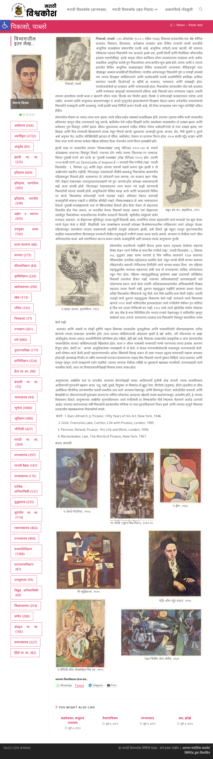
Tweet (79, 685)
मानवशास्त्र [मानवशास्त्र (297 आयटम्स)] (25, 454)
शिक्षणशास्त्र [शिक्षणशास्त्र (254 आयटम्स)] (25, 605)
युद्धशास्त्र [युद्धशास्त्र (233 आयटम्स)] (24, 502)
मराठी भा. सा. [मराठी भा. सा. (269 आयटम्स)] (26, 442)
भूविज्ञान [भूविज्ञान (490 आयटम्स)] (23, 418)
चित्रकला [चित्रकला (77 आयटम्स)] (23, 318)
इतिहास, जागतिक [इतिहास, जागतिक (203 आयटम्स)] (26, 185)
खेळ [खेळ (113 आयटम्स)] (21, 297)
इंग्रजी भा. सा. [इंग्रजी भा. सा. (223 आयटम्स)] (26, 159)
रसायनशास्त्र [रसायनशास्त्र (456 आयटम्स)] (25, 527)
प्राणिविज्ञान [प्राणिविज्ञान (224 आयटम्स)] (25, 360)
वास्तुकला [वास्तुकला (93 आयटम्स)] (23, 579)
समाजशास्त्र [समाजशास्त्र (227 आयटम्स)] (25, 642)
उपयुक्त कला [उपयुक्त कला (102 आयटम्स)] (26, 231)
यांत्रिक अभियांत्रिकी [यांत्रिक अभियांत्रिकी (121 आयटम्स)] (26, 489)
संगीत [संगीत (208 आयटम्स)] (21, 616)
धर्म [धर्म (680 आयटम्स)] (20, 339)
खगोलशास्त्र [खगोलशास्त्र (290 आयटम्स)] (25, 286)
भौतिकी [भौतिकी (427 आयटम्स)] (23, 429)
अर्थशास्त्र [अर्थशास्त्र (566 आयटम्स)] (23, 125)
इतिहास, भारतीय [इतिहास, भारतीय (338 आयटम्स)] (26, 201)
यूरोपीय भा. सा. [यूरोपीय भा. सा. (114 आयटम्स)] (26, 515)
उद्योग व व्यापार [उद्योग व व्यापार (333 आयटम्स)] (26, 216)
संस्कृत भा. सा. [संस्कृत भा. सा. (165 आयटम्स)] (26, 629)
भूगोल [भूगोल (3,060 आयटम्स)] (23, 407)
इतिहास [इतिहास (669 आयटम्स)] (23, 172)
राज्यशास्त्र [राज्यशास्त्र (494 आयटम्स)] (24, 538)
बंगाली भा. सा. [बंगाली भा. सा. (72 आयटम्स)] (26, 384)
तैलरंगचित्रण (110, 718)
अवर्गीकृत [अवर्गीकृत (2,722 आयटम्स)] (25, 136)
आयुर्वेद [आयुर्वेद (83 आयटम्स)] (22, 146)
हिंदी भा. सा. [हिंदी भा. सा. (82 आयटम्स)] (25, 652)
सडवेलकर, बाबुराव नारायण (72, 720)
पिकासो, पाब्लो (195, 25)
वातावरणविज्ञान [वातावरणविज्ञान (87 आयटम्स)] (23, 567)
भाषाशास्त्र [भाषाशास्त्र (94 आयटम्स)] (24, 397)
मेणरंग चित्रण (21, 103)
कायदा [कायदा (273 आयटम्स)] (22, 255)
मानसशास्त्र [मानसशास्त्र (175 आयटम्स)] (25, 476)
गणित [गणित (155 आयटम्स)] (22, 308)
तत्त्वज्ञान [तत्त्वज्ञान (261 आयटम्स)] (23, 329)
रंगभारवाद (147, 718)
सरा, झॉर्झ (185, 718)
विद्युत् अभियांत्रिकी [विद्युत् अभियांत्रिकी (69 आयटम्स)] (26, 592)
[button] (5, 25)
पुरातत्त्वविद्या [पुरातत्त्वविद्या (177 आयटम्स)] (26, 350)
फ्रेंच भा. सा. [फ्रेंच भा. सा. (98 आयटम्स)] (24, 371)
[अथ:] (171, 25)
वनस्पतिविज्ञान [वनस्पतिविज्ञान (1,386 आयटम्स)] (23, 551)
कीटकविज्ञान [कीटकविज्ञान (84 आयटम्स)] (25, 265)
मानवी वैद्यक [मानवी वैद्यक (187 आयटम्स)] (25, 465)
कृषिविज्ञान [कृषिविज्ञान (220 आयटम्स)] (25, 276)
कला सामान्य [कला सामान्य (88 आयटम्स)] (25, 244)
